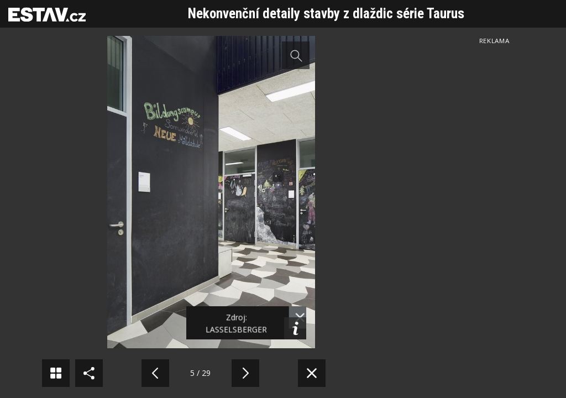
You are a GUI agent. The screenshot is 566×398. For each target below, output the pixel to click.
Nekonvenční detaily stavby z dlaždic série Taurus (326, 14)
